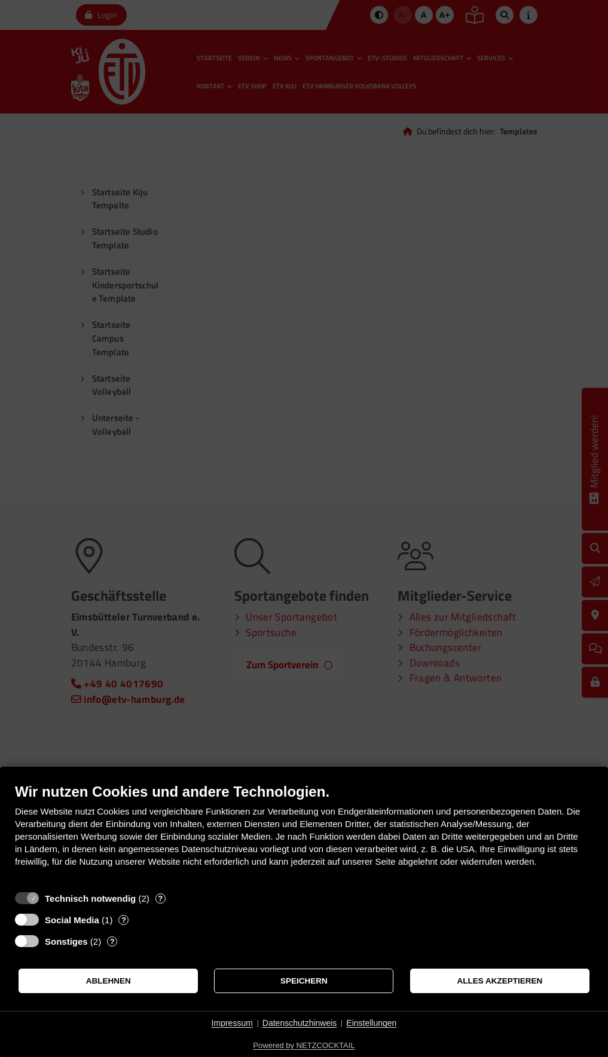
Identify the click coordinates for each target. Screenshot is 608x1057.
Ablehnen (108, 980)
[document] (304, 834)
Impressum (232, 1023)
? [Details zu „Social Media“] (123, 919)
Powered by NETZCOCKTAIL (304, 1045)
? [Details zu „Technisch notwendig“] (160, 898)
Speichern (304, 980)
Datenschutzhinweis (299, 1023)
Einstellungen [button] (371, 1023)
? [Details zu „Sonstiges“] (112, 941)
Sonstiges (66, 941)
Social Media (72, 920)
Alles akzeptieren (499, 980)
